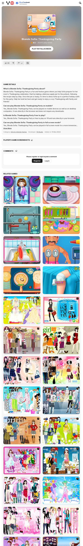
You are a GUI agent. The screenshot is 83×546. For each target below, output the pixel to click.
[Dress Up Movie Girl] (21, 430)
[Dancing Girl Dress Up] (21, 460)
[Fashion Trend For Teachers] (21, 340)
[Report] (20, 63)
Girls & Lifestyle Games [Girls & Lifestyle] (19, 132)
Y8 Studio (39, 132)
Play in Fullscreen (41, 49)
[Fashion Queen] (61, 310)
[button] (7, 128)
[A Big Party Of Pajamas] (21, 400)
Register (37, 161)
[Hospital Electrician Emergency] (61, 250)
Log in (47, 161)
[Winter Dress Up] (61, 460)
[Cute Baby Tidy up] (21, 250)
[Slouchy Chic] (61, 370)
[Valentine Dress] (21, 520)
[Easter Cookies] (61, 220)
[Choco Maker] (61, 190)
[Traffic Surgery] (21, 190)
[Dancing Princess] (61, 490)
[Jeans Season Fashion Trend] (61, 400)
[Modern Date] (21, 490)
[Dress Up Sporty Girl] (21, 370)
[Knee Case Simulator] (61, 280)
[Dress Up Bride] (21, 310)
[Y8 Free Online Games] (10, 3)
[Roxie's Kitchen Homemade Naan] (21, 280)
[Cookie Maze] (21, 220)
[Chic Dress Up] (61, 520)
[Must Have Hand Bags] (61, 430)
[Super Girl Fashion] (61, 340)
